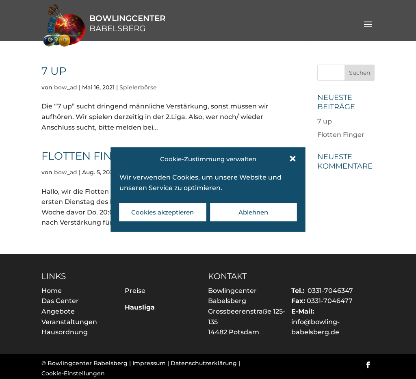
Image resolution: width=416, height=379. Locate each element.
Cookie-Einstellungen (73, 373)
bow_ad (65, 87)
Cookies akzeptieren (162, 212)
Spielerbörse (138, 87)
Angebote (58, 311)
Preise (135, 291)
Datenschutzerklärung (204, 363)
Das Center (60, 301)
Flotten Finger (87, 155)
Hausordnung (64, 332)
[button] (293, 159)
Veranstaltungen (69, 322)
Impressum (149, 363)
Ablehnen (253, 212)
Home (51, 291)
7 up (54, 71)
